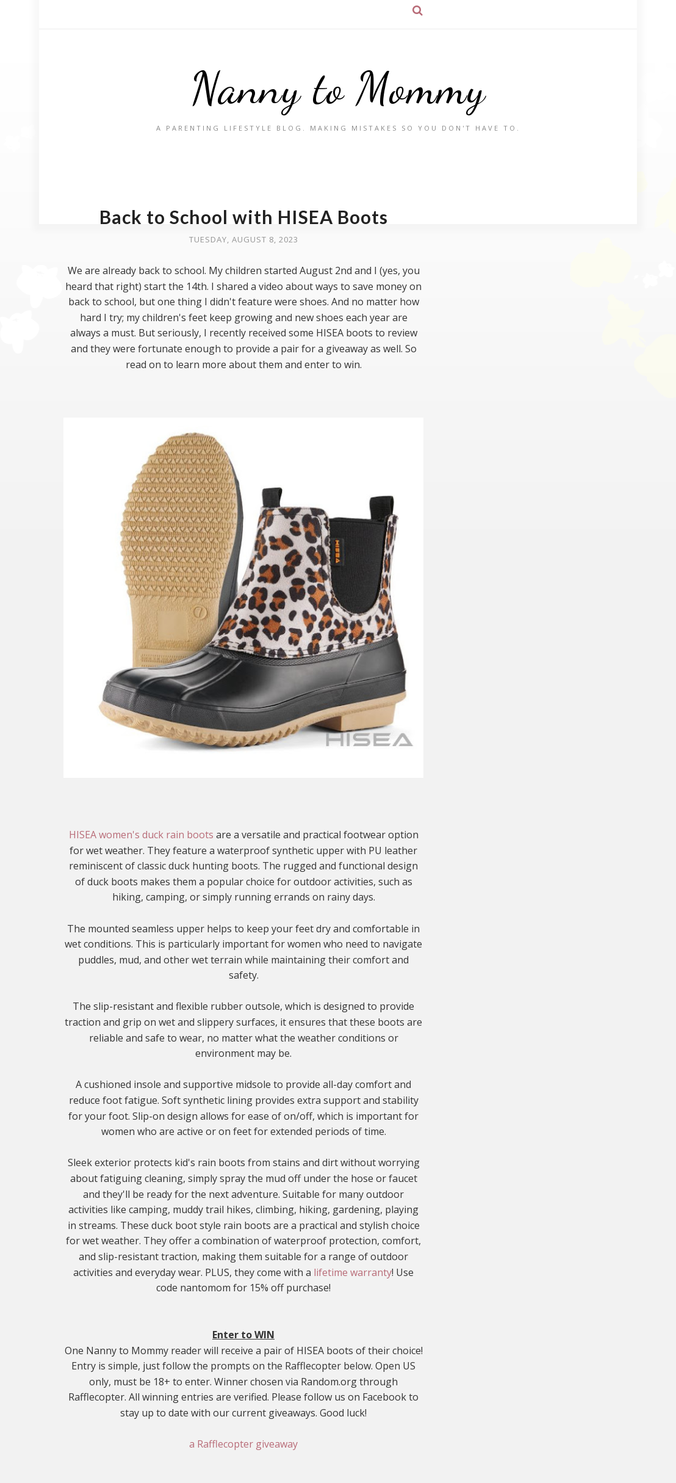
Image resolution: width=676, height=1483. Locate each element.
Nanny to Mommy (338, 88)
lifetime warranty (353, 1272)
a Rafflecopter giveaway (243, 1444)
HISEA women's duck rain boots (141, 834)
